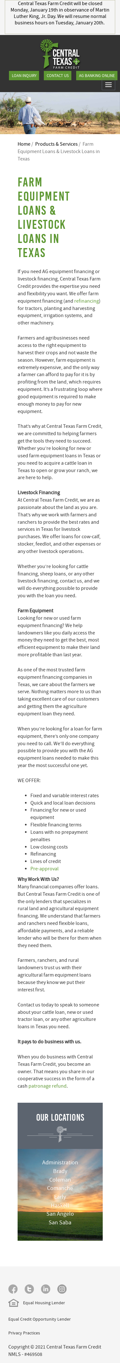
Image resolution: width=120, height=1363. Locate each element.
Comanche (60, 1188)
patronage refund (47, 1086)
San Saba (60, 1222)
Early (60, 1197)
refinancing (86, 301)
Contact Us (58, 75)
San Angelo (60, 1214)
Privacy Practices (24, 1333)
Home (24, 144)
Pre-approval (44, 869)
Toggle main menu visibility (110, 87)
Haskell (60, 1205)
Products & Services (56, 144)
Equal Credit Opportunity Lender (39, 1319)
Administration (60, 1162)
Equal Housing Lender (36, 1303)
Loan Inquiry (24, 75)
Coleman (60, 1180)
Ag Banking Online (97, 75)
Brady (60, 1171)
